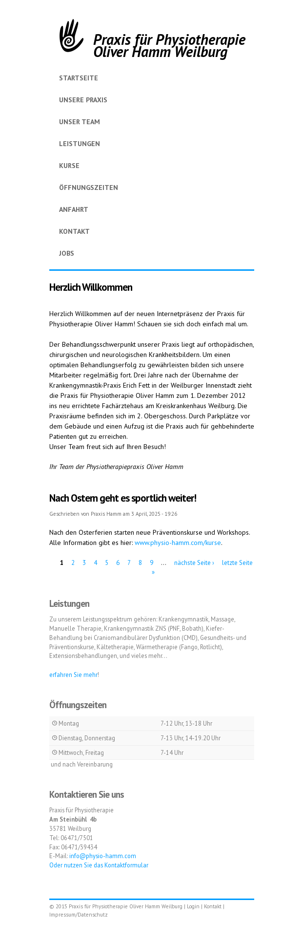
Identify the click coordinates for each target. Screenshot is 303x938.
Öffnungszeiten (88, 187)
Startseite (78, 78)
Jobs (66, 253)
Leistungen (79, 143)
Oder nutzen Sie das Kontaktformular (98, 865)
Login (193, 906)
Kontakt (74, 231)
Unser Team (79, 121)
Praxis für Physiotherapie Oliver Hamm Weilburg (169, 45)
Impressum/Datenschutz (78, 914)
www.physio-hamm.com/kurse (178, 542)
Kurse (69, 165)
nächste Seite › (194, 562)
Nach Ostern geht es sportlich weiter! (122, 498)
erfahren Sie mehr (73, 674)
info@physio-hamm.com (102, 856)
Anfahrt (73, 209)
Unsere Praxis (83, 99)
